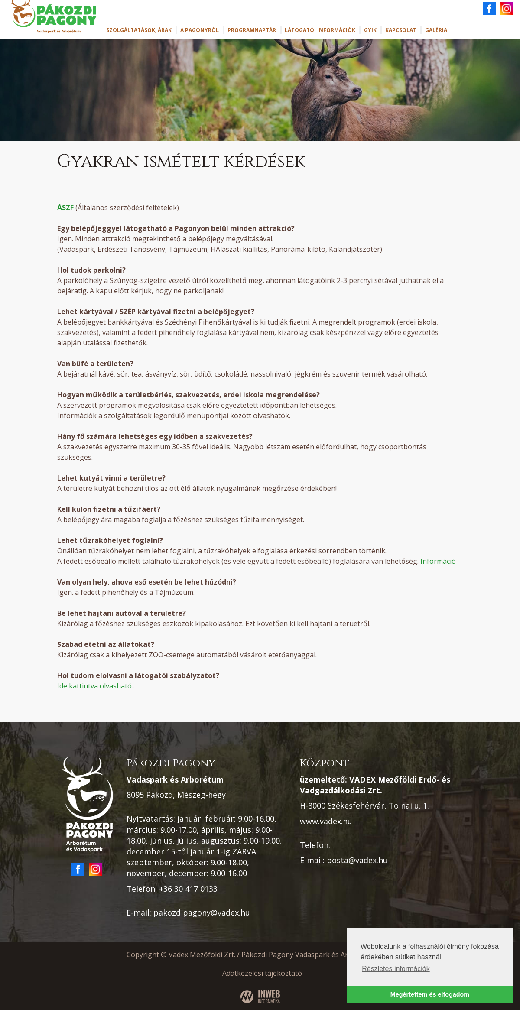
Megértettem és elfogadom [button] (429, 994)
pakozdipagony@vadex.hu (201, 912)
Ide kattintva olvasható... (96, 686)
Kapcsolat (400, 30)
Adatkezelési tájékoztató (262, 973)
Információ (438, 561)
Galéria (436, 30)
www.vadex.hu (326, 821)
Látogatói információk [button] (320, 30)
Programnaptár (252, 30)
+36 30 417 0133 (188, 888)
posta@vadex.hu (357, 860)
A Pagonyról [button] (199, 30)
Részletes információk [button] (396, 968)
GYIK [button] (370, 30)
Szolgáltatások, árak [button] (139, 30)
